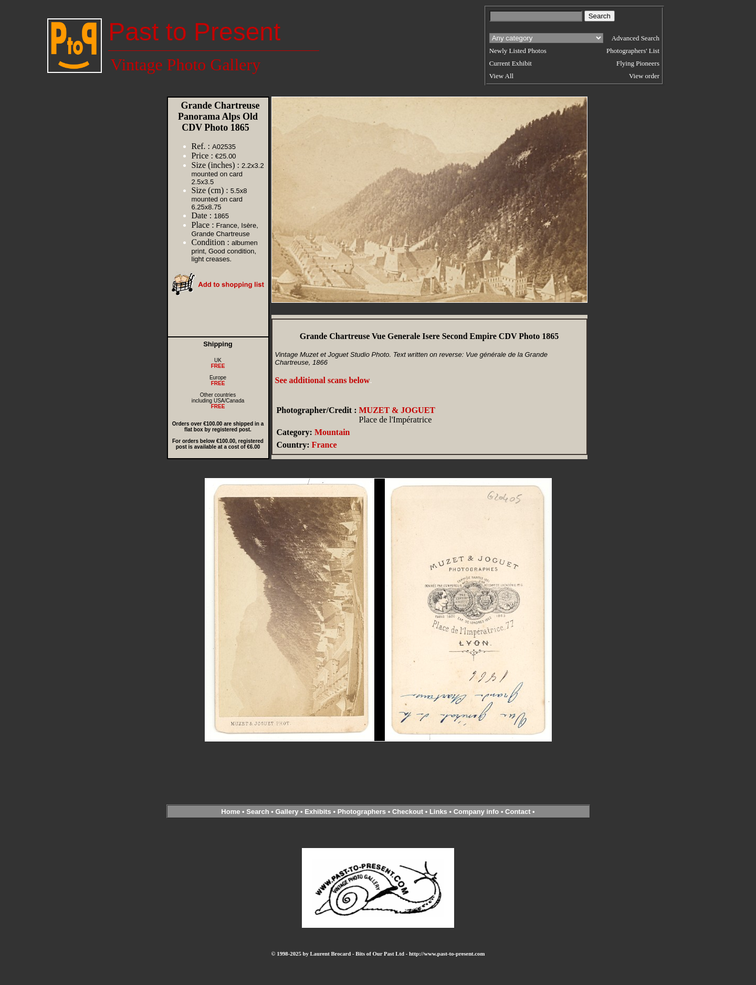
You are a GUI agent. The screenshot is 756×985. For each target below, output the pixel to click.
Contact (517, 811)
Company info (477, 811)
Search (257, 811)
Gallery (286, 811)
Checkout (407, 811)
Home (230, 811)
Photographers (362, 811)
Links (438, 811)
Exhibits (317, 811)
